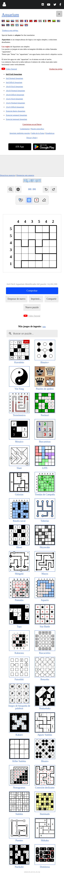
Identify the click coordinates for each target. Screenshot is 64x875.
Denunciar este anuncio (25, 175)
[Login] (4, 5)
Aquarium (10, 14)
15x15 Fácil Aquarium (14, 99)
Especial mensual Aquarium (16, 119)
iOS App (20, 146)
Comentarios (25, 129)
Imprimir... (36, 299)
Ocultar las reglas (55, 69)
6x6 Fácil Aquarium (14, 74)
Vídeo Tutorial (11, 69)
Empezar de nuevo (16, 299)
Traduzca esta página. (10, 30)
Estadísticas (50, 133)
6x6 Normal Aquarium (14, 78)
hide (44, 327)
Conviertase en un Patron (32, 124)
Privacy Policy (31, 138)
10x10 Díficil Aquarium (15, 95)
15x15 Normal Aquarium (15, 103)
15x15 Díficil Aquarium (15, 107)
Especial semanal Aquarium (16, 115)
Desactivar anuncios (7, 175)
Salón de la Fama (37, 133)
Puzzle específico (37, 129)
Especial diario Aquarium (15, 111)
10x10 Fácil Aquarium (14, 86)
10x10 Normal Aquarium (15, 90)
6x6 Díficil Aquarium (14, 82)
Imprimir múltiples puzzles (20, 133)
